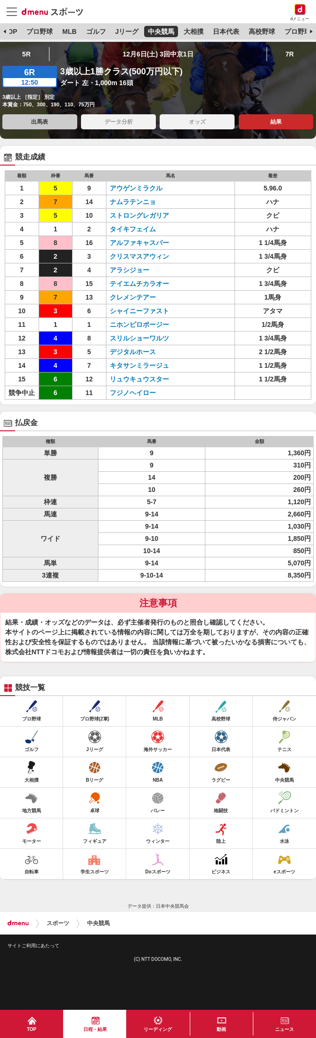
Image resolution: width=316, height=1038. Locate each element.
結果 (276, 122)
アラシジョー (129, 270)
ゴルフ (96, 31)
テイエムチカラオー (139, 283)
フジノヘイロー (133, 392)
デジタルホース (133, 352)
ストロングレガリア (139, 215)
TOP (10, 31)
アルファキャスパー (139, 242)
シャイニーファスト (139, 311)
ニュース (284, 1029)
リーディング (158, 1029)
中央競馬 (161, 31)
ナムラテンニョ (133, 202)
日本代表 (226, 31)
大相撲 (193, 31)
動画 (221, 1029)
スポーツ (58, 923)
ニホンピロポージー (139, 324)
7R (289, 54)
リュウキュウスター (139, 379)
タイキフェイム (133, 229)
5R (26, 54)
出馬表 (39, 122)
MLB (69, 31)
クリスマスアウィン (139, 256)
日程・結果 (95, 1029)
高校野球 (262, 31)
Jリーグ (126, 31)
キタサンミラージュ (139, 365)
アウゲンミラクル (136, 188)
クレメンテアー (133, 297)
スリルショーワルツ (139, 338)
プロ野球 (39, 31)
